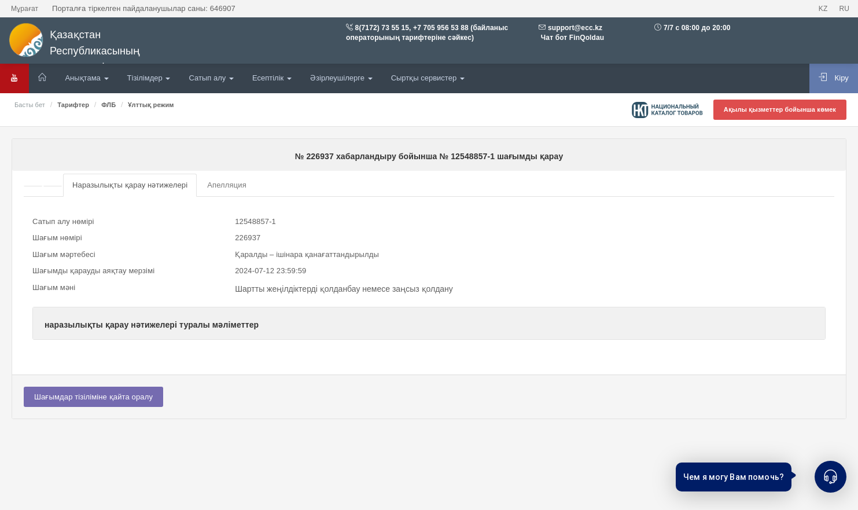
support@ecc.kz (575, 28)
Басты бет (29, 104)
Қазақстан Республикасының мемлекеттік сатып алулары (98, 48)
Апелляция (226, 185)
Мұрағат (24, 9)
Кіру (834, 77)
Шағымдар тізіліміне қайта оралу (93, 396)
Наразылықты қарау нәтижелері (129, 185)
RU (844, 9)
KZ (823, 9)
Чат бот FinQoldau (571, 38)
